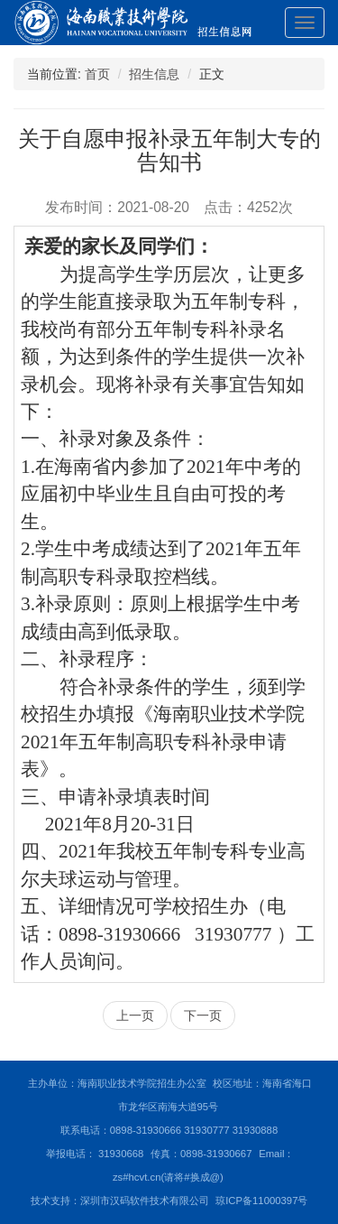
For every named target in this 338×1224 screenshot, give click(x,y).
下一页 (203, 1015)
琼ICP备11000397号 (261, 1200)
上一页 (135, 1015)
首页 (97, 74)
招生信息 (154, 74)
